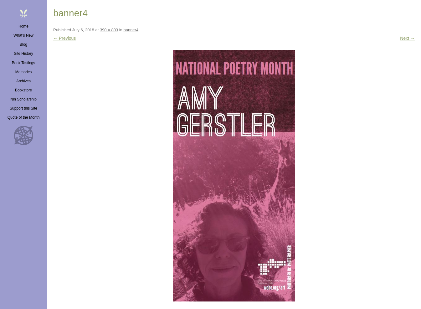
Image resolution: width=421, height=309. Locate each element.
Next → (407, 38)
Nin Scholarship (23, 99)
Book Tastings (23, 63)
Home (23, 26)
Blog (23, 44)
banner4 (130, 30)
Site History (23, 53)
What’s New (23, 35)
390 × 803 (109, 30)
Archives (23, 81)
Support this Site (23, 108)
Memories (23, 72)
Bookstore (23, 90)
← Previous (64, 38)
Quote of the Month (24, 117)
